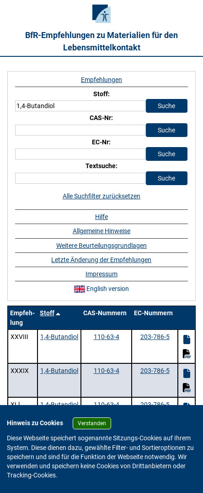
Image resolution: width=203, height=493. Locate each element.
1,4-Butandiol (59, 336)
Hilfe (101, 216)
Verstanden (92, 423)
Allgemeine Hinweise (101, 231)
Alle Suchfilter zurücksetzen (101, 196)
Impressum (101, 274)
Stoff (47, 313)
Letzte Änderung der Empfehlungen (101, 259)
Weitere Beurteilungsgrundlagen (101, 245)
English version (101, 288)
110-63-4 (106, 336)
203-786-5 (155, 336)
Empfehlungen (101, 79)
